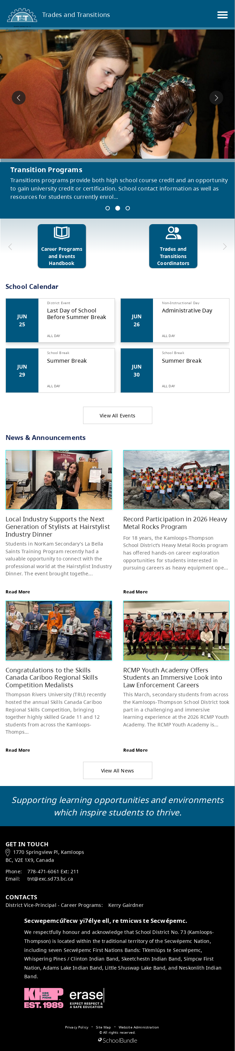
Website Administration (139, 1027)
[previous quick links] (10, 246)
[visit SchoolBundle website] (117, 1040)
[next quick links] (224, 246)
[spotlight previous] (19, 98)
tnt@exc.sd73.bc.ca (50, 878)
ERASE (87, 998)
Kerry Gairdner (126, 905)
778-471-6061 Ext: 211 (53, 871)
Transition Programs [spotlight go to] (46, 169)
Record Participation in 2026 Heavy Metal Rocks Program (175, 522)
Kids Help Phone (43, 998)
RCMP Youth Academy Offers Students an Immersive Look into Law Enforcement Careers (173, 677)
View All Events (117, 415)
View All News (117, 770)
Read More (18, 592)
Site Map (103, 1027)
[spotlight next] (216, 98)
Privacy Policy (76, 1027)
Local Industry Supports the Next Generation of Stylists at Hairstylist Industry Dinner (58, 526)
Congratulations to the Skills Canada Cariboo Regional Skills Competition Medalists (52, 677)
